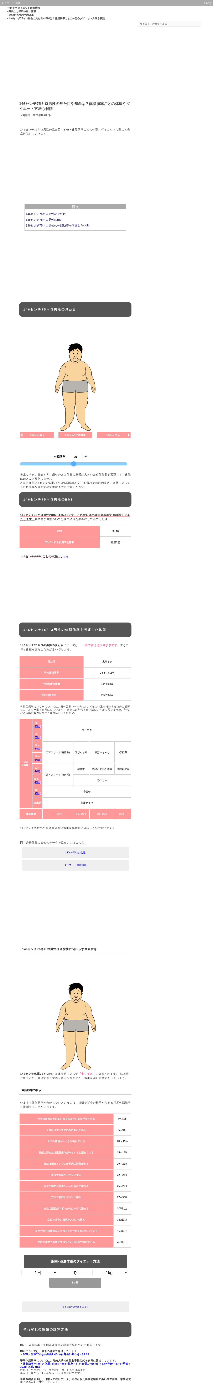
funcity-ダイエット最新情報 (24, 7)
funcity (208, 3)
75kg (37, 737)
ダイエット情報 (10, 3)
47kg (37, 771)
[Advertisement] (75, 60)
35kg (37, 793)
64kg (37, 748)
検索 (75, 1282)
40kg (37, 782)
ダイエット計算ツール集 (153, 23)
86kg (37, 726)
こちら (64, 556)
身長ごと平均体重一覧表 (22, 11)
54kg (37, 759)
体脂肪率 (59, 456)
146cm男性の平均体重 (21, 14)
